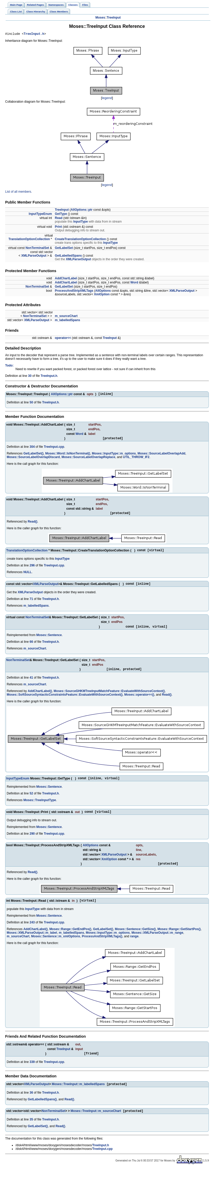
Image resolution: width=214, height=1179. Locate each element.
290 (32, 840)
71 (31, 603)
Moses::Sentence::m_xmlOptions (55, 944)
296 (32, 569)
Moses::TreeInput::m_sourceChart (96, 1121)
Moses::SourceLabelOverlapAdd (161, 456)
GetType (61, 214)
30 (29, 376)
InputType (80, 222)
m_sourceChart (66, 317)
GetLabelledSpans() (42, 1108)
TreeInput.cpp (54, 449)
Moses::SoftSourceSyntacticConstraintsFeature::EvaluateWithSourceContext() (64, 700)
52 (31, 799)
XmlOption (102, 295)
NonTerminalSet (37, 248)
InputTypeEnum (40, 214)
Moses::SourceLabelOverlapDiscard (33, 459)
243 (32, 930)
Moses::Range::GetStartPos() (179, 937)
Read (58, 219)
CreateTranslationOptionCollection (80, 240)
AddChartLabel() (40, 696)
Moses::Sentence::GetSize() (135, 937)
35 (31, 1129)
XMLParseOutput (33, 256)
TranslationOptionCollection (29, 240)
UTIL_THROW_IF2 (136, 459)
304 (32, 449)
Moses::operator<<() (139, 700)
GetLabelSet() (33, 456)
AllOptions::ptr (82, 210)
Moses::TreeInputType (39, 806)
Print (58, 227)
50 (31, 404)
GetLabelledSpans (68, 256)
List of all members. (18, 192)
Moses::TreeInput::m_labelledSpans (78, 1093)
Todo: (9, 366)
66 (31, 646)
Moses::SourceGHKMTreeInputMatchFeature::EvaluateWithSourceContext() (109, 696)
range (134, 944)
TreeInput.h (34, 34)
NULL (27, 576)
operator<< (63, 338)
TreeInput (114, 17)
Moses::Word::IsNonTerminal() (67, 456)
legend (107, 99)
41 (31, 683)
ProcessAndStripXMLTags (74, 291)
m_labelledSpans (67, 321)
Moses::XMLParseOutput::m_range (157, 940)
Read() (32, 524)
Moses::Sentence (49, 639)
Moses (100, 17)
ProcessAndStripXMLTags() (102, 944)
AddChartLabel (66, 279)
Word (134, 283)
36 (31, 1102)
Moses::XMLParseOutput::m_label (32, 940)
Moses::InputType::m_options (114, 456)
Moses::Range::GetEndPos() (70, 937)
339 (32, 1070)
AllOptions (103, 291)
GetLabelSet (64, 248)
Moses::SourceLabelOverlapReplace (88, 459)
